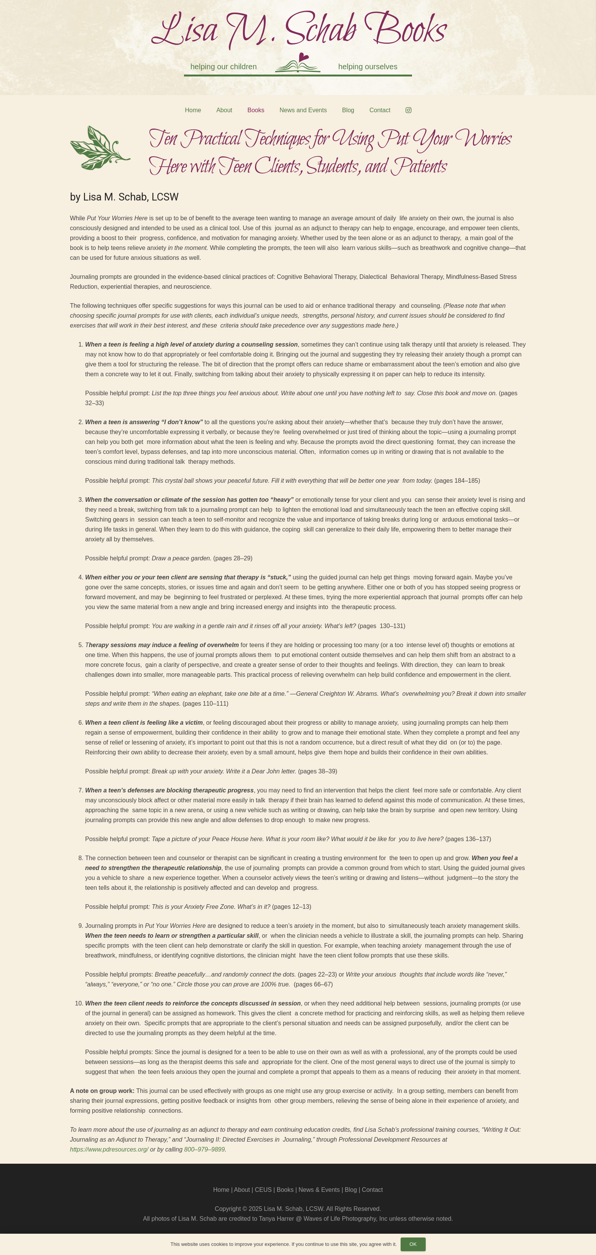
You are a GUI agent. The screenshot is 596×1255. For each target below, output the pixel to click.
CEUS (263, 1190)
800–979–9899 (204, 1149)
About (242, 1190)
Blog (351, 1190)
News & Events (318, 1190)
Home (221, 1190)
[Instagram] (408, 110)
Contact (372, 1190)
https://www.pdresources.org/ (109, 1149)
